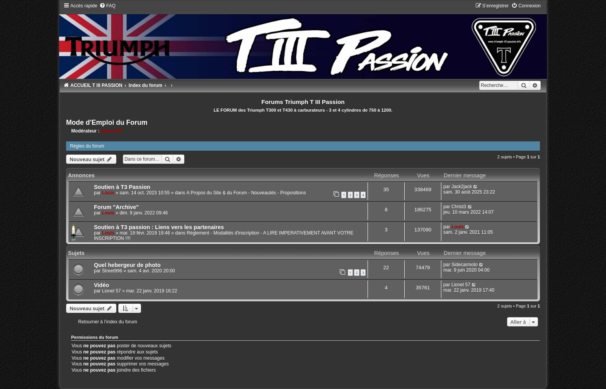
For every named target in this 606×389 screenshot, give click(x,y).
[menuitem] (107, 5)
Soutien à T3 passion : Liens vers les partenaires (159, 227)
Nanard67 (111, 131)
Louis (108, 192)
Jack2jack (461, 186)
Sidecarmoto (464, 264)
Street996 (112, 270)
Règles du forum (87, 146)
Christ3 (458, 206)
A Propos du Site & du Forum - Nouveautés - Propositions (246, 192)
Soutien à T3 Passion (122, 187)
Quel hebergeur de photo (127, 265)
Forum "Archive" (116, 207)
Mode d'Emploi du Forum (106, 122)
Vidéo (101, 285)
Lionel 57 (111, 291)
